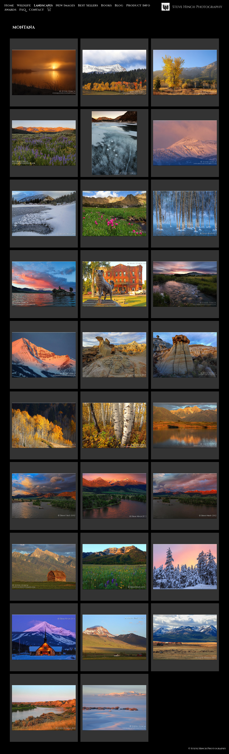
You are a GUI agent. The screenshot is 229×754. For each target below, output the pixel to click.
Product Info (138, 5)
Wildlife (24, 5)
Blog (119, 5)
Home (9, 5)
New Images (65, 5)
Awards (10, 10)
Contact (36, 10)
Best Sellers (88, 5)
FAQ (22, 10)
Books (106, 5)
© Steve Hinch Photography (207, 748)
